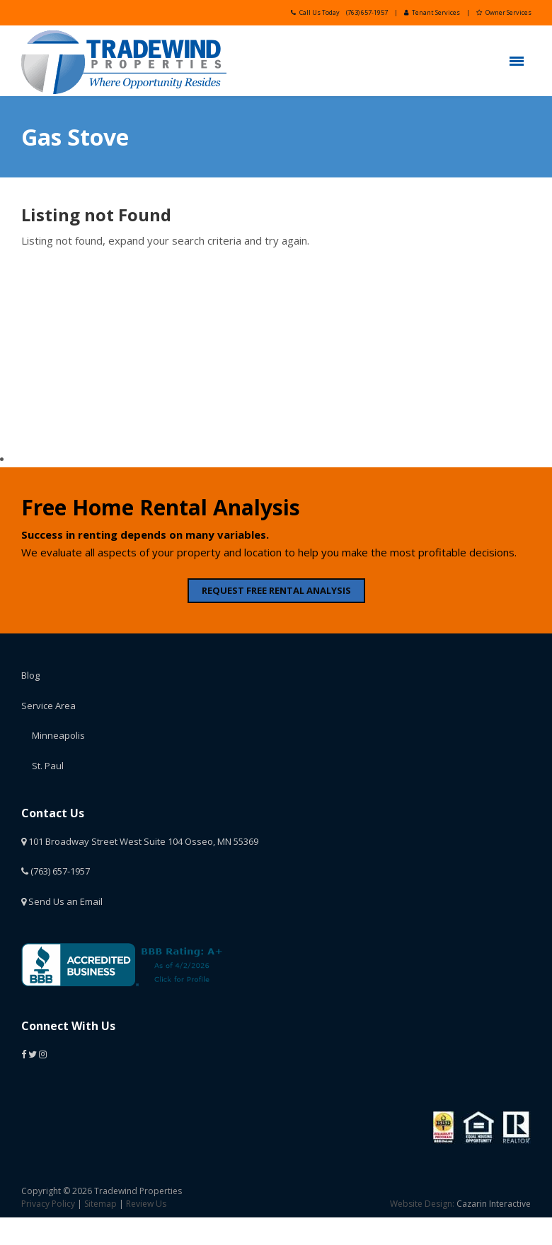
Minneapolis (58, 735)
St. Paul (48, 765)
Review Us (146, 1204)
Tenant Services (432, 12)
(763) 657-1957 (367, 12)
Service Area (48, 705)
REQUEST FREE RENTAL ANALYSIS (276, 590)
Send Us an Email (62, 901)
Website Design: (422, 1204)
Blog (30, 675)
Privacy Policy (48, 1204)
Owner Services (503, 12)
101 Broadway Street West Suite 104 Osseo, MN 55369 (139, 841)
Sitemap (100, 1204)
